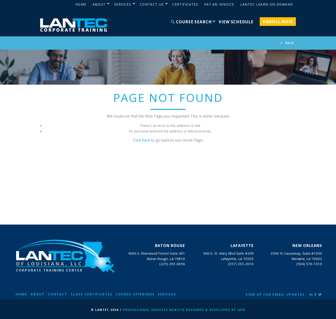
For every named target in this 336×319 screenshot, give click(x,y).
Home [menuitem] (81, 4)
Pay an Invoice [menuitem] (219, 4)
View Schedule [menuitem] (236, 21)
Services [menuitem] (122, 4)
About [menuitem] (99, 4)
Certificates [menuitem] (185, 4)
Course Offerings (135, 294)
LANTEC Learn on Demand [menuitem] (266, 4)
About (38, 294)
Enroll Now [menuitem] (278, 21)
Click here (141, 140)
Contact (57, 294)
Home (21, 294)
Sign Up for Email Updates (275, 294)
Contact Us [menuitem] (152, 4)
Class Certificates (91, 294)
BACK (289, 43)
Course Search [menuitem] (191, 21)
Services (167, 294)
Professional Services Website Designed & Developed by (184, 310)
